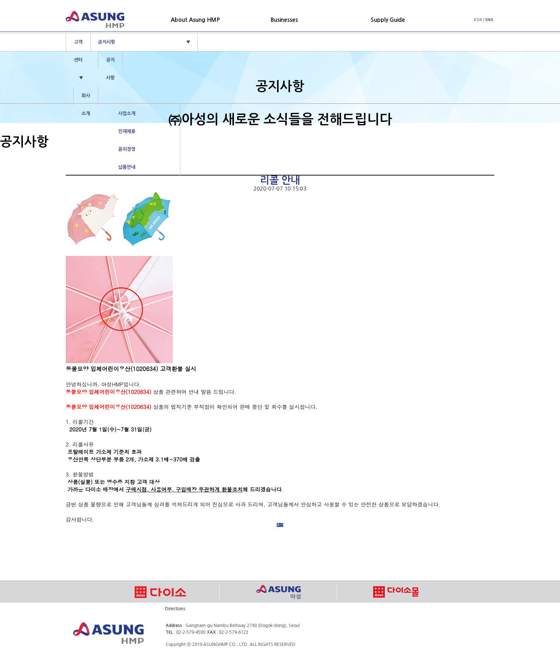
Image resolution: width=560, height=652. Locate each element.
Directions (175, 609)
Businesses (284, 20)
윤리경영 (126, 149)
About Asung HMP (195, 20)
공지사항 (144, 42)
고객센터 (78, 54)
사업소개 (126, 113)
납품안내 (126, 167)
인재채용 (126, 131)
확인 (280, 525)
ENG (489, 20)
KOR (478, 20)
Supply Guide (388, 20)
